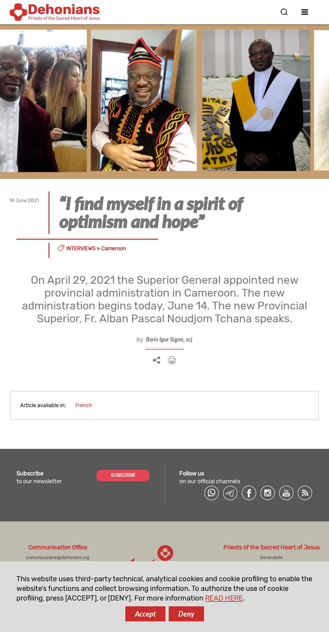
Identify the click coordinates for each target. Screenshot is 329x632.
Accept (145, 614)
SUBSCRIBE (123, 475)
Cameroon (113, 248)
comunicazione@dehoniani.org (57, 557)
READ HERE (224, 598)
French (83, 405)
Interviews (80, 248)
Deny (186, 614)
